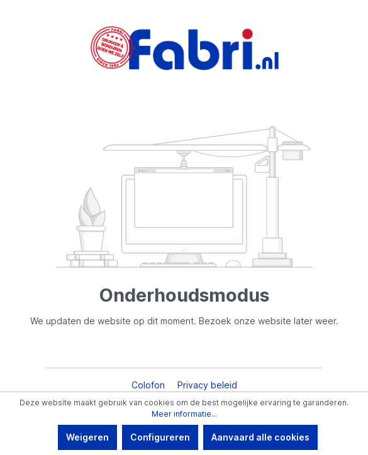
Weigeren (87, 437)
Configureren (160, 437)
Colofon (149, 385)
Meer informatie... (184, 414)
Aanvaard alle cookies (260, 437)
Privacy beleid (207, 385)
